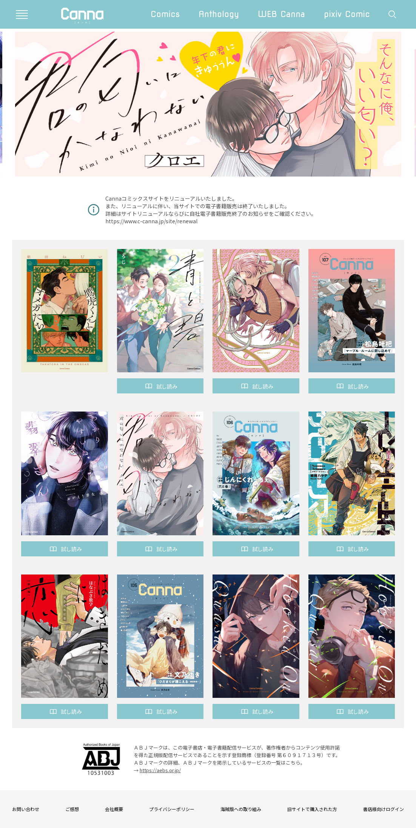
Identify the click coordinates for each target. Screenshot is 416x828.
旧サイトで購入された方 (312, 809)
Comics (165, 14)
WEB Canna (281, 14)
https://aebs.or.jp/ (160, 770)
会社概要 (114, 809)
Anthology (219, 14)
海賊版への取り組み (240, 809)
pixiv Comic (347, 14)
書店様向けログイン (383, 809)
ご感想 (72, 809)
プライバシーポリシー (171, 809)
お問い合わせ (25, 809)
